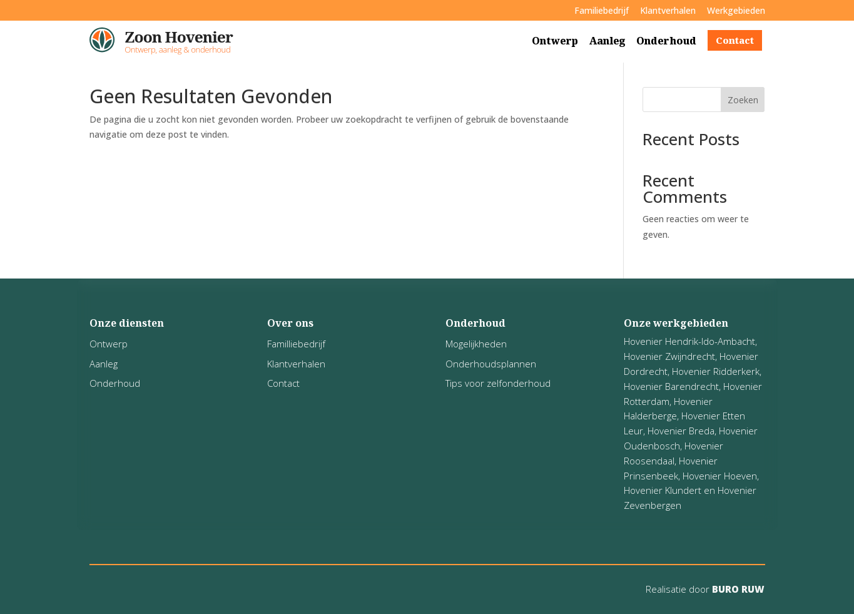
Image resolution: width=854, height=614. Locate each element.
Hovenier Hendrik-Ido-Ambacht (689, 341)
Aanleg (607, 41)
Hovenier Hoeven (720, 475)
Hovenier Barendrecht (671, 386)
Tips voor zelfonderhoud (498, 383)
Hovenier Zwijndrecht (669, 356)
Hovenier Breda (681, 430)
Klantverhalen (668, 10)
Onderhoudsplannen (490, 363)
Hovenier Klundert (662, 490)
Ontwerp (555, 41)
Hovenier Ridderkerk (716, 371)
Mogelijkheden (476, 343)
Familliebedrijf (296, 343)
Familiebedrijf (601, 10)
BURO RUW (737, 589)
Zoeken (743, 100)
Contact (735, 40)
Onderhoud (666, 41)
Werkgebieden (736, 10)
